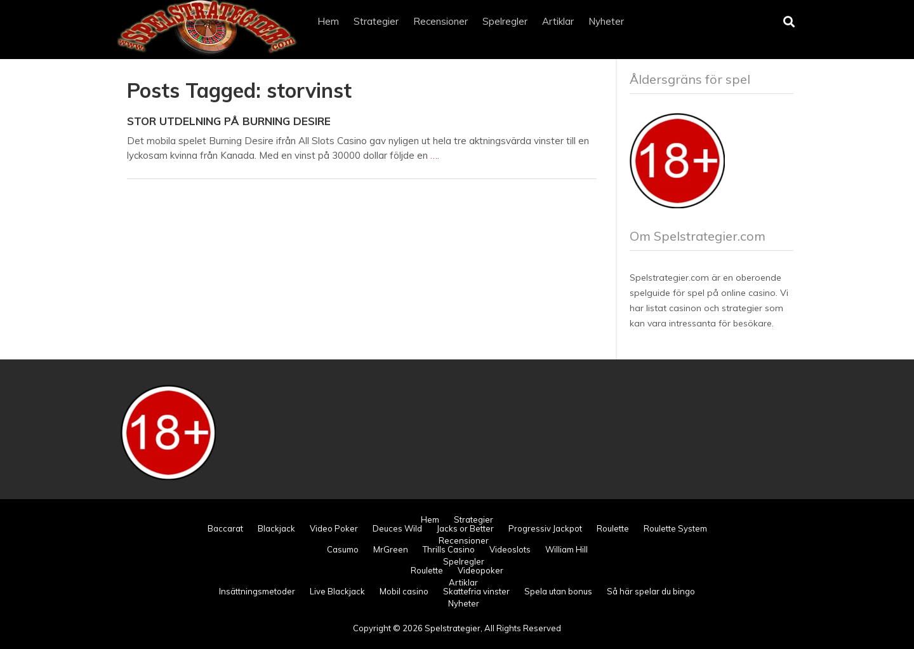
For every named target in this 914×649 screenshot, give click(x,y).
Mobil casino (404, 591)
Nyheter (606, 21)
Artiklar (558, 21)
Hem (328, 21)
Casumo (343, 549)
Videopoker (480, 570)
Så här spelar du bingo (651, 591)
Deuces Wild (397, 528)
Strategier (376, 21)
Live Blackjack (337, 591)
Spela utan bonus (558, 591)
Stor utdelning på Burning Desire (229, 121)
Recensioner (440, 21)
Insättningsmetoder (257, 591)
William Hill (566, 549)
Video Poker (334, 528)
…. (434, 155)
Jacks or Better (465, 528)
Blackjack (276, 528)
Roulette (613, 528)
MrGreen (390, 549)
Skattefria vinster (476, 591)
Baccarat (225, 528)
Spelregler (504, 21)
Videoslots (510, 549)
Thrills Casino (449, 549)
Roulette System (675, 528)
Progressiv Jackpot (545, 528)
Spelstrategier (452, 628)
